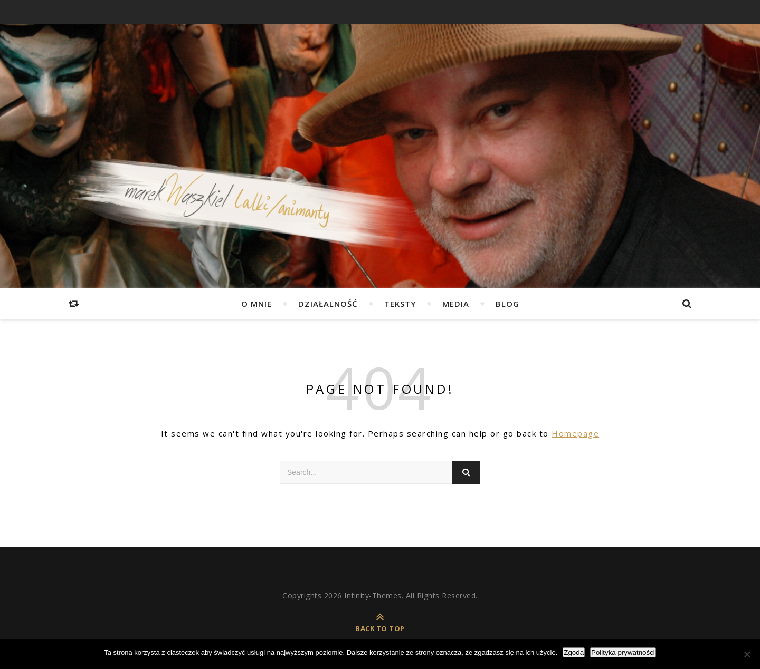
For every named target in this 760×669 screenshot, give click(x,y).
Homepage (575, 433)
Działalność (328, 303)
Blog (507, 303)
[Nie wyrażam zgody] (747, 654)
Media (455, 303)
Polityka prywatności (623, 652)
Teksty (400, 303)
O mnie (256, 303)
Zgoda (574, 652)
